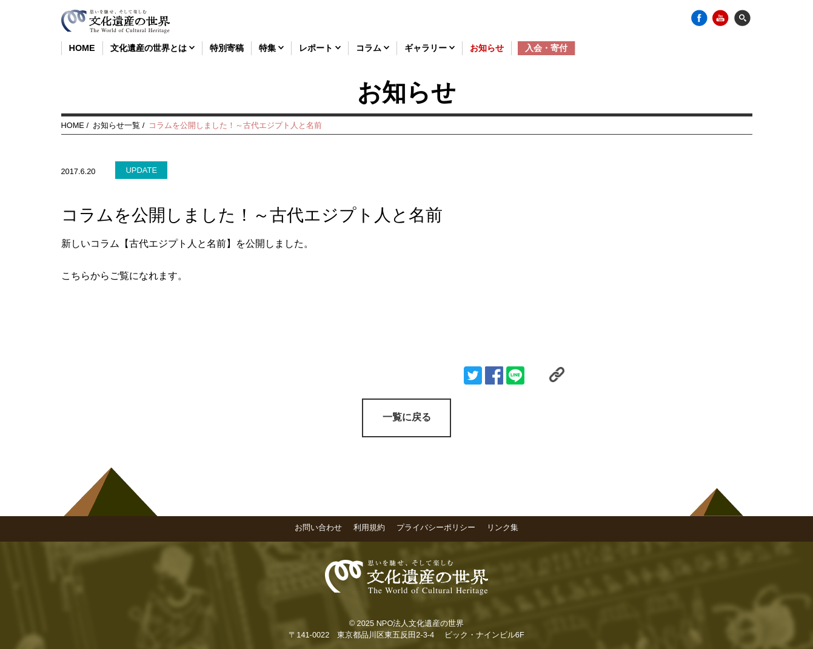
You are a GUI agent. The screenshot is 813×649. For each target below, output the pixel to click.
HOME (82, 48)
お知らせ (487, 48)
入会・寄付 (546, 48)
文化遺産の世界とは (152, 48)
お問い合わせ (318, 526)
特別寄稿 (227, 48)
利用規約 (369, 526)
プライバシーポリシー (435, 526)
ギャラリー (429, 48)
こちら (75, 276)
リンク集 (502, 526)
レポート (320, 48)
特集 (271, 48)
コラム (372, 48)
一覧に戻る (407, 417)
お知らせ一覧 (116, 125)
